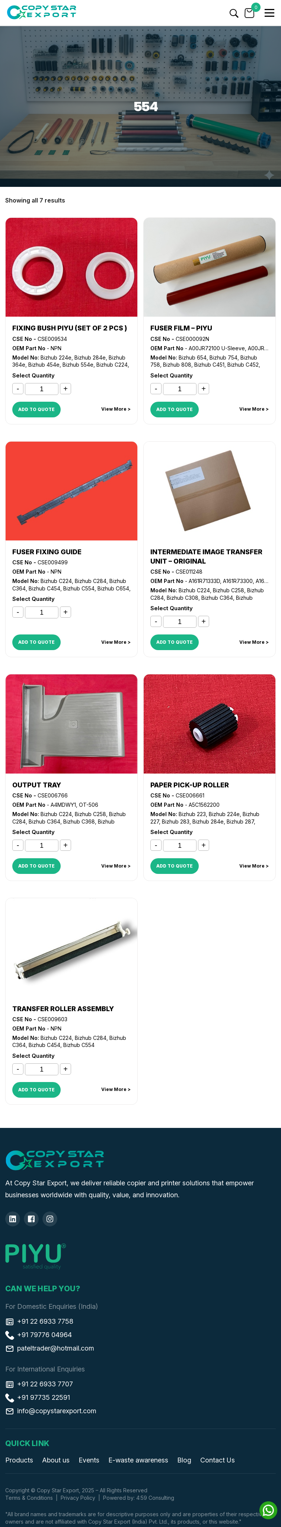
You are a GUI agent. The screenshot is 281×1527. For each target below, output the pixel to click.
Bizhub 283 (175, 821)
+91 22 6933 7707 (39, 1384)
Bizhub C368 (79, 821)
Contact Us (217, 1460)
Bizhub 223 (192, 814)
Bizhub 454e (44, 364)
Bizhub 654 (193, 357)
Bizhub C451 (209, 364)
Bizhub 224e (56, 357)
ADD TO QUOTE (36, 409)
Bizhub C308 (182, 598)
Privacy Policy (78, 1498)
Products (19, 1460)
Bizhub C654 (113, 588)
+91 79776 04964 (38, 1335)
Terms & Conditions (29, 1498)
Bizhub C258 (228, 590)
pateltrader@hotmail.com (49, 1348)
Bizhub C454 (44, 588)
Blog (184, 1460)
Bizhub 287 (240, 821)
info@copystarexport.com (50, 1411)
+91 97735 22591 (37, 1397)
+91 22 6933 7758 (39, 1321)
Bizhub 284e (90, 357)
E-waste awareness (138, 1460)
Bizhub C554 (79, 588)
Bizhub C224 (112, 364)
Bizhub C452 (243, 364)
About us (56, 1460)
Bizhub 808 (177, 364)
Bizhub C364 (217, 598)
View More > (116, 409)
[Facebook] (31, 1218)
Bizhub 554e (78, 364)
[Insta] (49, 1218)
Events (89, 1460)
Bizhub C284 (90, 581)
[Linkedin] (12, 1218)
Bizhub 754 (223, 357)
